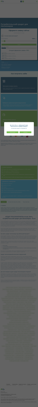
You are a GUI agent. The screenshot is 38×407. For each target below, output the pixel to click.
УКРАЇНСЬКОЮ (12, 132)
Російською (25, 132)
